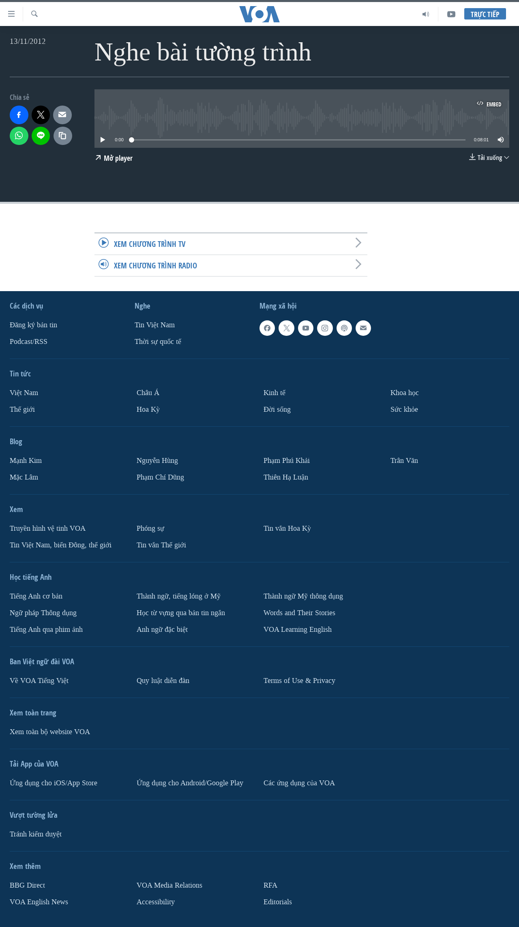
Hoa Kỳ (148, 409)
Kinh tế (274, 393)
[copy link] (63, 136)
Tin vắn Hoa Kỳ (287, 528)
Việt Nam (24, 393)
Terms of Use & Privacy (299, 680)
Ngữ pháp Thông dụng (43, 613)
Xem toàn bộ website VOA (50, 732)
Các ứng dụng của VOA (299, 783)
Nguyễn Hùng (157, 460)
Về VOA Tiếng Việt (39, 680)
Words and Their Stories (299, 613)
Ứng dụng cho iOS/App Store (53, 783)
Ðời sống (277, 409)
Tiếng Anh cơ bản (36, 596)
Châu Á (148, 393)
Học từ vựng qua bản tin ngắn (181, 613)
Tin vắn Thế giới (161, 545)
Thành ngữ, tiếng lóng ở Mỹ (179, 596)
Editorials (278, 902)
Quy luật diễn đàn (163, 680)
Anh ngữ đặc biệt (162, 629)
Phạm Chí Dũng (160, 477)
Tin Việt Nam (155, 325)
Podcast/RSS (28, 341)
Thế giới (22, 409)
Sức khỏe (404, 409)
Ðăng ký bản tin (33, 325)
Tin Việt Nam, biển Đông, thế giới (61, 545)
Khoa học (404, 393)
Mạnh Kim (26, 460)
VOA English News (39, 902)
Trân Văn (404, 460)
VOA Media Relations (169, 885)
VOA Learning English (298, 629)
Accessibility (156, 902)
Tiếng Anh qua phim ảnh (46, 629)
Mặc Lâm (24, 477)
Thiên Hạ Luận (286, 477)
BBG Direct (27, 885)
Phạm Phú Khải (287, 460)
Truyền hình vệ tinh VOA (48, 528)
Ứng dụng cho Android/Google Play (190, 783)
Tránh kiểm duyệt (36, 834)
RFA (270, 885)
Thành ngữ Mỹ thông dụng (303, 596)
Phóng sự (150, 528)
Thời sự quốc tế (158, 341)
